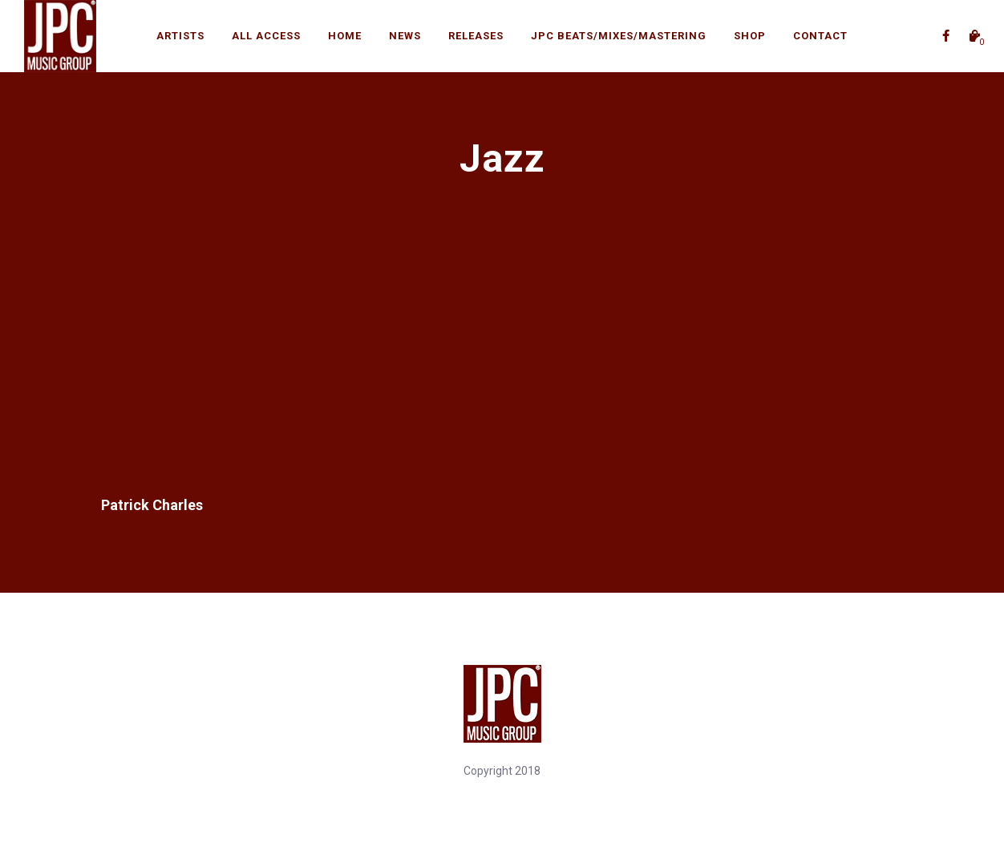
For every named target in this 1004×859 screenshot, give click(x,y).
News (405, 36)
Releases (476, 36)
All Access (266, 36)
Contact (820, 36)
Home (345, 36)
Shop (750, 36)
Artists (180, 36)
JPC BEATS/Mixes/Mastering (618, 36)
